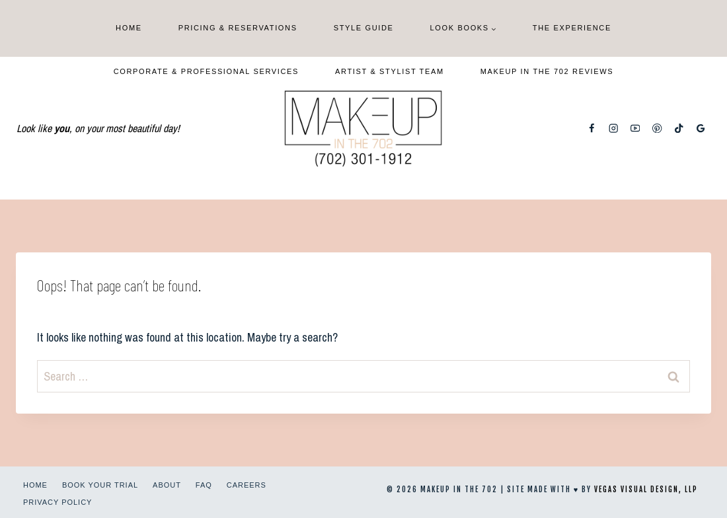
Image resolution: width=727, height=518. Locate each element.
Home (129, 28)
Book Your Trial (100, 485)
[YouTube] (635, 128)
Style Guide (364, 28)
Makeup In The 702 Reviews (547, 71)
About (167, 485)
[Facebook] (591, 128)
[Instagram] (613, 128)
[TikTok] (679, 128)
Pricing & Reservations (237, 28)
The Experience (572, 28)
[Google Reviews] (700, 128)
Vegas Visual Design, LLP (646, 489)
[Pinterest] (657, 128)
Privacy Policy (57, 502)
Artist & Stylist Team (389, 71)
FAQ (204, 485)
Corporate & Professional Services (206, 71)
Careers (246, 485)
